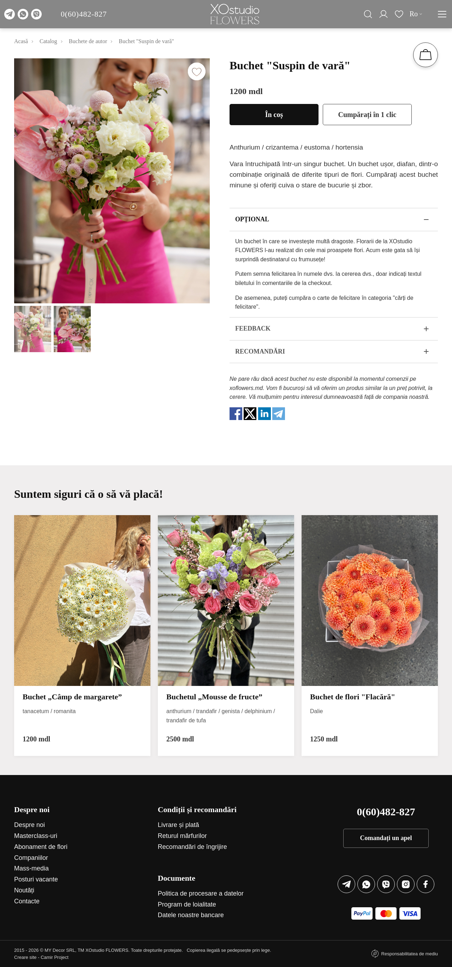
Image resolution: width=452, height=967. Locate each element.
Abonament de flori (40, 846)
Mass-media (31, 868)
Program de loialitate (187, 904)
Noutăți (24, 890)
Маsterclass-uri (35, 835)
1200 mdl (246, 91)
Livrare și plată (178, 824)
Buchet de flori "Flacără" (352, 696)
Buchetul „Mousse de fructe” (214, 696)
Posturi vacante (36, 879)
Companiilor (31, 857)
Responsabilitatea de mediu (409, 953)
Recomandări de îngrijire (192, 846)
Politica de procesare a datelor (201, 893)
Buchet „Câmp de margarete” (72, 696)
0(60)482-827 (84, 14)
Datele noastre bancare (191, 915)
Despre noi (29, 824)
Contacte (27, 901)
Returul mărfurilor (182, 835)
